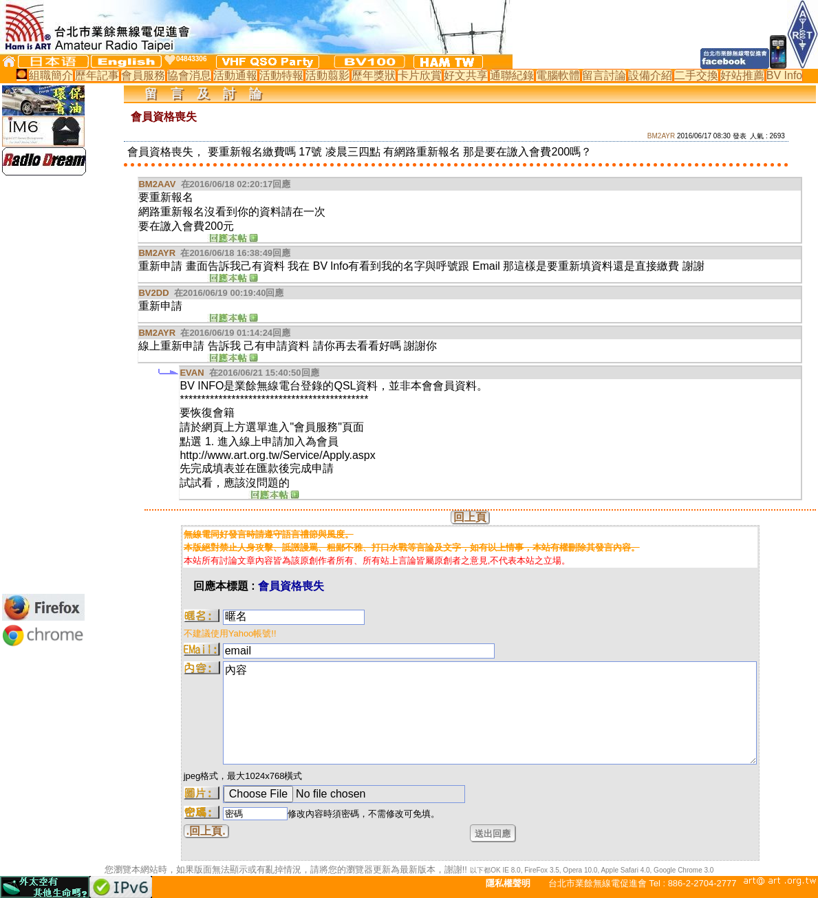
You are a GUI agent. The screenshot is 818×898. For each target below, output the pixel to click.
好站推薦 (742, 75)
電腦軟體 (558, 75)
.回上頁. (206, 831)
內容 (490, 713)
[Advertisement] (43, 384)
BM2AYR (661, 136)
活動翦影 (327, 75)
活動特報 (281, 75)
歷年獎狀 (374, 75)
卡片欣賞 (420, 75)
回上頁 (469, 517)
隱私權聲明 (508, 883)
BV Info (784, 75)
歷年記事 (97, 75)
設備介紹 (650, 75)
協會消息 (189, 75)
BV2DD (153, 293)
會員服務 (143, 75)
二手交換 (696, 75)
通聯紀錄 (512, 75)
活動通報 (235, 75)
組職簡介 (51, 75)
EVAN (192, 372)
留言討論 (604, 75)
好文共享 (466, 75)
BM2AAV (156, 184)
